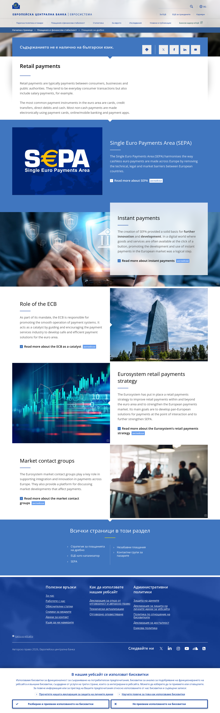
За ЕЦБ (163, 14)
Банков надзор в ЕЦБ (191, 22)
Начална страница (22, 30)
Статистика (98, 23)
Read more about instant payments (148, 261)
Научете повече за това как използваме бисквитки (153, 694)
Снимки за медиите (58, 611)
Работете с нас (55, 601)
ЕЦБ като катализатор (85, 555)
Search (191, 6)
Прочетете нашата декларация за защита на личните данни (76, 694)
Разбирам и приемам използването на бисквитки (61, 704)
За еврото (116, 23)
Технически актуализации (107, 609)
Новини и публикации (160, 23)
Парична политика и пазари (29, 23)
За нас (50, 595)
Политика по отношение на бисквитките (152, 615)
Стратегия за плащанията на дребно (88, 548)
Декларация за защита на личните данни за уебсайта (152, 607)
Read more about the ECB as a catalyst (52, 346)
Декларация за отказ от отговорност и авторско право (110, 602)
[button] (197, 6)
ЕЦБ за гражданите (181, 14)
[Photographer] (217, 284)
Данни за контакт (57, 617)
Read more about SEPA (131, 180)
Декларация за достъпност (151, 622)
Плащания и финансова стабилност (68, 23)
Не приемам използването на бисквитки (159, 704)
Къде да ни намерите (60, 622)
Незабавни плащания (131, 547)
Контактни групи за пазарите (130, 554)
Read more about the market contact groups (49, 500)
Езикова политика (145, 628)
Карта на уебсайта (24, 636)
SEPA (74, 561)
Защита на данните (146, 600)
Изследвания (135, 23)
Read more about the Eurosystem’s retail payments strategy (158, 430)
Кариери (200, 14)
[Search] (173, 6)
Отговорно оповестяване (106, 614)
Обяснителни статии (59, 606)
